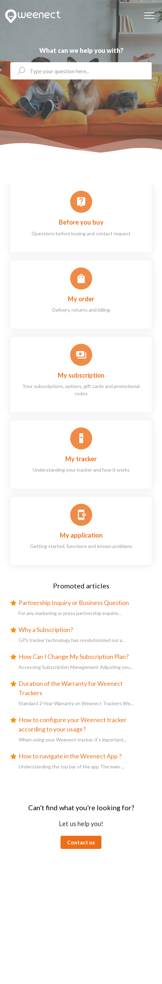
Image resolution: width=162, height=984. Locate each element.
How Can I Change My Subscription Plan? (74, 656)
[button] (149, 15)
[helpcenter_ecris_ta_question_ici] (81, 70)
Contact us (81, 842)
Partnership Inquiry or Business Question (74, 602)
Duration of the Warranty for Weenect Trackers (71, 688)
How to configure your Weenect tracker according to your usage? (73, 724)
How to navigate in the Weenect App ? (70, 756)
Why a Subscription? (46, 629)
